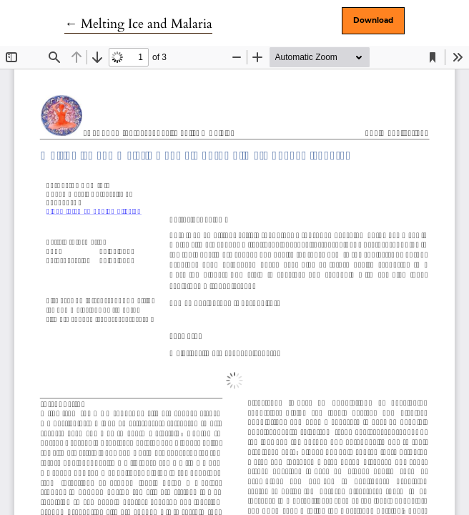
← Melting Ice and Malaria (138, 24)
